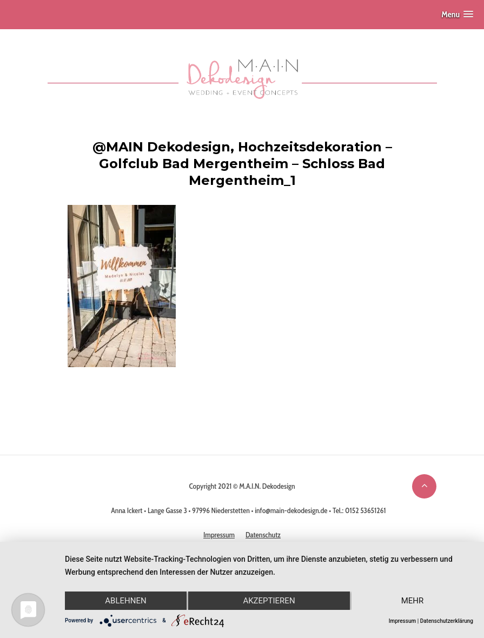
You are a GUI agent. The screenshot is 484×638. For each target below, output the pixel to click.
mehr (412, 601)
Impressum (402, 621)
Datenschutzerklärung (446, 621)
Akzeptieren (269, 601)
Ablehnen (125, 601)
